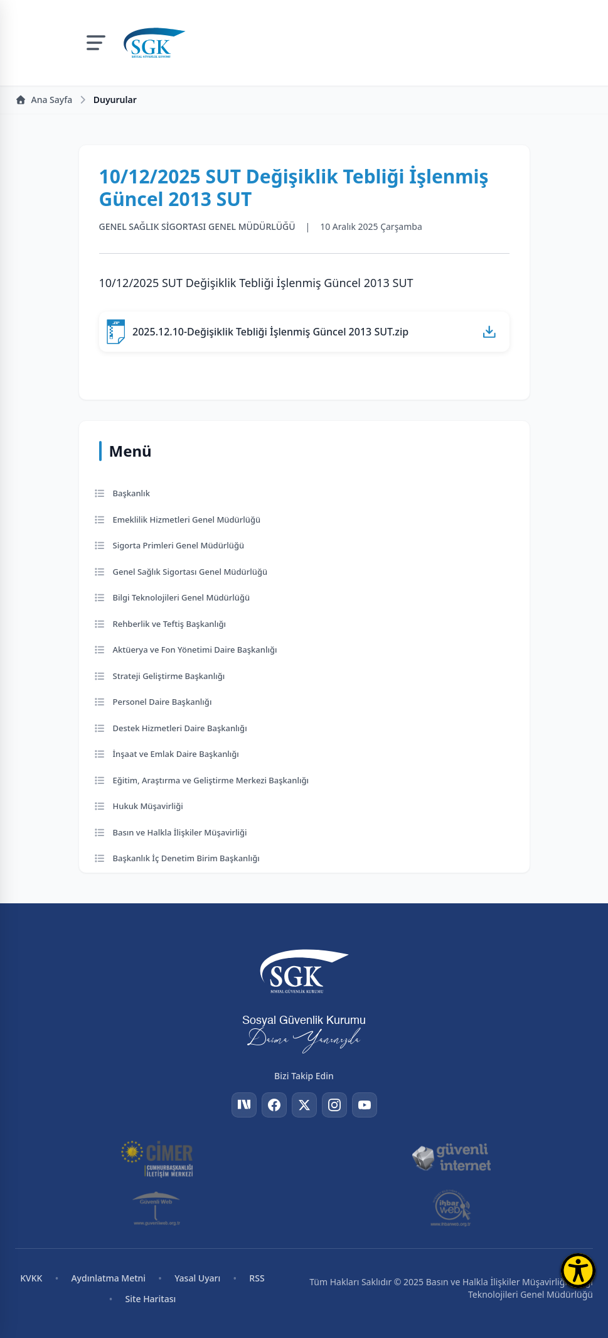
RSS (256, 1278)
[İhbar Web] (450, 1208)
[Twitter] (304, 1105)
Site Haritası (150, 1299)
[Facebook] (274, 1105)
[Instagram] (334, 1105)
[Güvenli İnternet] (451, 1158)
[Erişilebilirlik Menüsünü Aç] (578, 1270)
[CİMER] (156, 1158)
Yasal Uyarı (197, 1278)
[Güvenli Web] (157, 1208)
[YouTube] (364, 1105)
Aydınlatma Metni (108, 1278)
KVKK (31, 1278)
